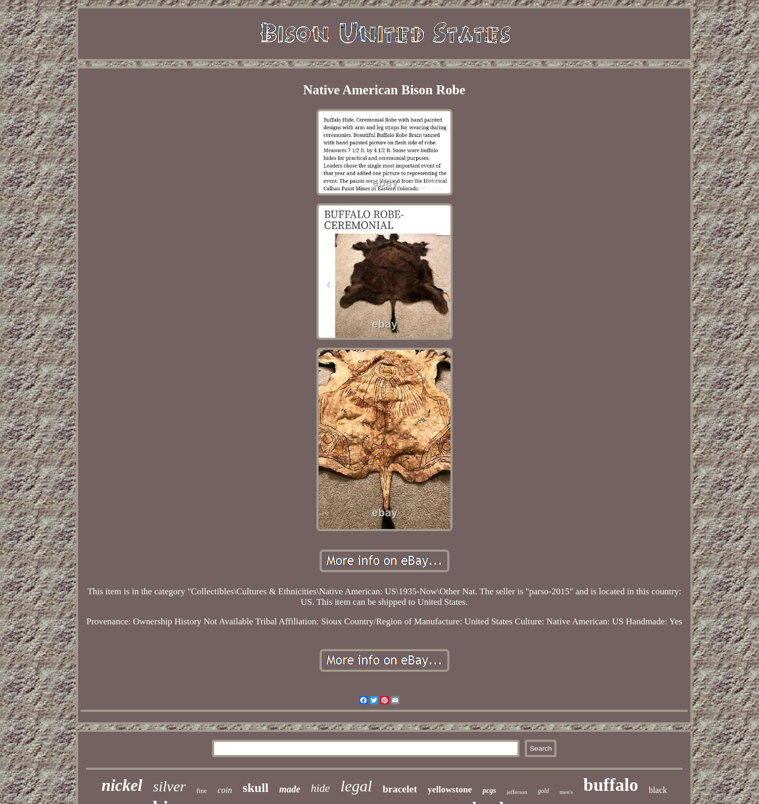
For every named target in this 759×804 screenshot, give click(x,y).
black (658, 790)
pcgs (489, 791)
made (289, 789)
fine (201, 791)
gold (543, 791)
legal (356, 786)
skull (255, 788)
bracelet (399, 789)
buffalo (610, 785)
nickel (121, 785)
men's (566, 792)
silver (169, 786)
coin (224, 790)
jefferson (517, 792)
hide (320, 788)
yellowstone (450, 790)
